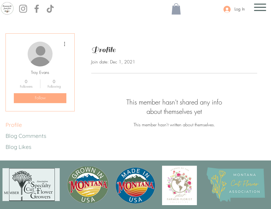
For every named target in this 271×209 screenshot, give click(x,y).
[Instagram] (23, 8)
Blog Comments (26, 135)
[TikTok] (50, 8)
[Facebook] (36, 8)
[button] (176, 9)
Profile (14, 124)
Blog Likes (18, 146)
